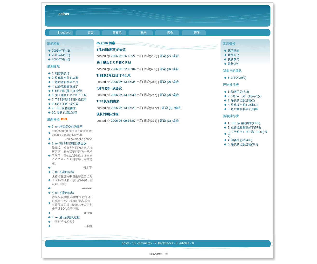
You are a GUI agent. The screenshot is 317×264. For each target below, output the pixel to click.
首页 (90, 32)
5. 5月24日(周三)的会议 (67, 91)
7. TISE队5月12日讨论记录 (69, 99)
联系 (143, 32)
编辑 (175, 56)
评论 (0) (165, 69)
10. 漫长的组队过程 (64, 112)
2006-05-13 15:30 (123, 95)
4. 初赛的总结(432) (240, 140)
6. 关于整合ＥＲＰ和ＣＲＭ (69, 95)
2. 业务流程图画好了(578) (244, 127)
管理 (197, 32)
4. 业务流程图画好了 (65, 86)
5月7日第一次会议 (109, 88)
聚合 (170, 32)
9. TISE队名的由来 (64, 108)
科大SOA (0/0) (237, 77)
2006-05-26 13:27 (123, 56)
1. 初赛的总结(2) (238, 91)
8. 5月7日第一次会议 (65, 104)
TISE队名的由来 (107, 101)
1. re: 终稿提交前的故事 (67, 126)
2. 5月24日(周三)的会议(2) (245, 96)
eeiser (63, 14)
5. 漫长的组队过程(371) (243, 144)
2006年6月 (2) (61, 55)
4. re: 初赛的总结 (63, 192)
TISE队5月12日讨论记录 (113, 75)
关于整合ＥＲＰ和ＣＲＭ (113, 62)
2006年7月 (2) (61, 50)
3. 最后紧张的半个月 (65, 82)
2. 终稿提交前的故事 (65, 77)
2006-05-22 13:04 (123, 69)
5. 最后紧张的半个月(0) (243, 109)
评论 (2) (165, 56)
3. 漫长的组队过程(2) (241, 100)
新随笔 (117, 32)
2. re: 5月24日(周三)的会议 (69, 143)
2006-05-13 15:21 (123, 108)
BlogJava (63, 32)
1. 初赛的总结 (60, 73)
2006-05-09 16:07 (123, 120)
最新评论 (233, 63)
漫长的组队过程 (107, 114)
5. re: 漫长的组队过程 (66, 217)
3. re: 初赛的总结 (63, 172)
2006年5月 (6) (61, 59)
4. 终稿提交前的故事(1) (243, 105)
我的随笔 (233, 50)
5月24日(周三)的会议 (111, 49)
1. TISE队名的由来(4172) (244, 123)
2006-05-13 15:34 (123, 82)
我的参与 (233, 59)
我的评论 (233, 55)
